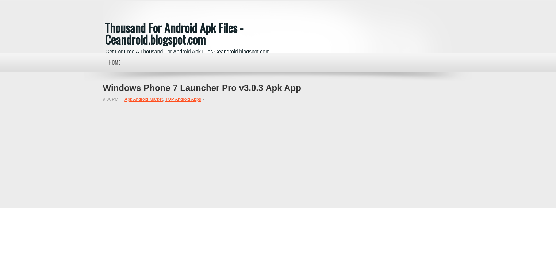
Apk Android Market (143, 99)
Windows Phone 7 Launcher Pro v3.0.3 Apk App (202, 88)
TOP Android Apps (183, 99)
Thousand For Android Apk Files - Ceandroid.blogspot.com (174, 33)
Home (114, 62)
